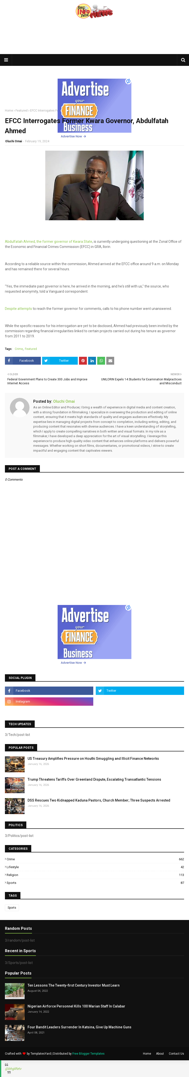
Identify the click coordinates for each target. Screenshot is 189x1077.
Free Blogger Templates (88, 1053)
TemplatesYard (41, 1053)
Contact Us (176, 1053)
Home (9, 110)
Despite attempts (18, 309)
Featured (22, 110)
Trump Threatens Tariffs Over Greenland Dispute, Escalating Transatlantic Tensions (94, 779)
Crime (19, 349)
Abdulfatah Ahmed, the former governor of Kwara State (48, 242)
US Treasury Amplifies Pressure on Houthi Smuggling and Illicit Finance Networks (93, 759)
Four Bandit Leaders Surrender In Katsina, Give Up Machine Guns (79, 1027)
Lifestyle (95, 867)
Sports (95, 883)
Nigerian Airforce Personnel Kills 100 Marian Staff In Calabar (76, 1006)
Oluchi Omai (13, 141)
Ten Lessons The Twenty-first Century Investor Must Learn (74, 985)
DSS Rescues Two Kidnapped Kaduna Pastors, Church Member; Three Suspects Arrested (99, 800)
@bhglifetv (13, 1069)
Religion (95, 875)
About (160, 1053)
